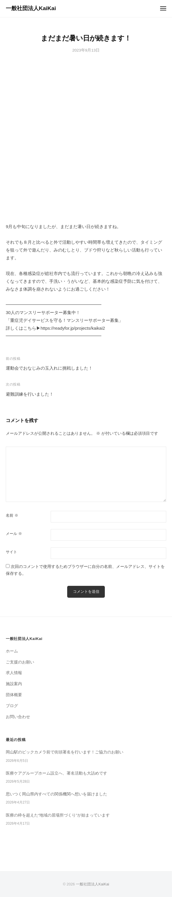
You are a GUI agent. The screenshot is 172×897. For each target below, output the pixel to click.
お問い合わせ (18, 717)
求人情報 (14, 673)
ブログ (12, 706)
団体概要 (14, 695)
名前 (12, 515)
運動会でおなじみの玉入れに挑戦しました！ (49, 368)
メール (14, 533)
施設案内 (14, 684)
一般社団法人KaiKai (31, 8)
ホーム (12, 651)
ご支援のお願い (20, 662)
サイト (11, 552)
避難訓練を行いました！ (30, 394)
